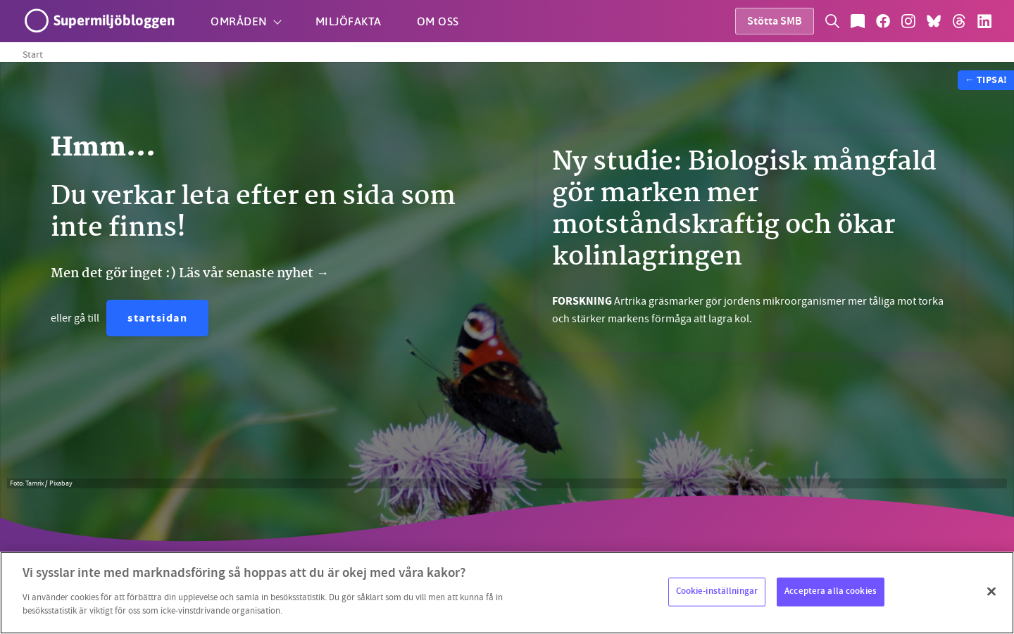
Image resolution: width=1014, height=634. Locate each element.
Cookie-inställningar (717, 591)
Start (33, 54)
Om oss (438, 21)
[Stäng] (991, 591)
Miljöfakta (348, 21)
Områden (239, 21)
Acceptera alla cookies (830, 591)
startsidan (157, 319)
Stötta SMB (774, 22)
